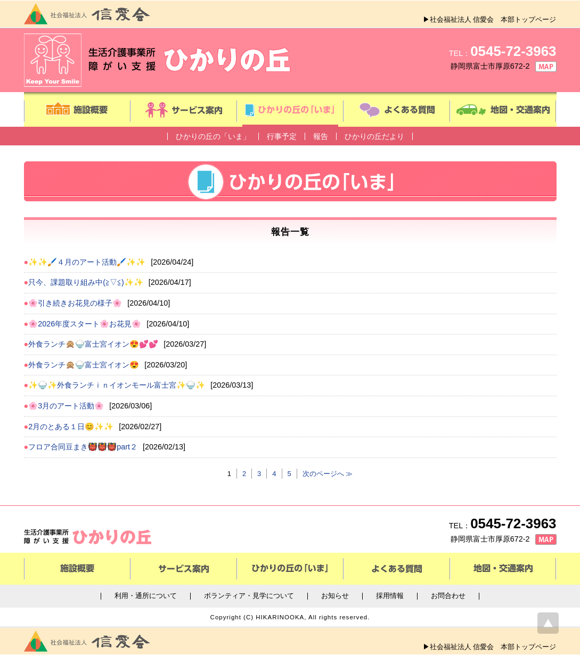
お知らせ (335, 596)
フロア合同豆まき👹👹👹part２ (82, 447)
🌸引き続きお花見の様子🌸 (75, 303)
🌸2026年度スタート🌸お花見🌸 (84, 324)
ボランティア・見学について (249, 596)
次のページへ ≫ (328, 474)
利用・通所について (146, 596)
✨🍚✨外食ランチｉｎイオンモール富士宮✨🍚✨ (116, 385)
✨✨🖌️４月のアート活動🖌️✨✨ (86, 262)
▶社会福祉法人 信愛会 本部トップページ (490, 19)
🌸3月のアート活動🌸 (66, 406)
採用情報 (390, 596)
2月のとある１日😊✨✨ (70, 426)
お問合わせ (448, 596)
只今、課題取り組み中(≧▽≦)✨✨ (85, 282)
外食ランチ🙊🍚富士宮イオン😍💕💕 (93, 344)
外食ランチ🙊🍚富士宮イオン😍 (83, 365)
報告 (320, 136)
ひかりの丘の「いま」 (213, 136)
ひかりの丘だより (374, 136)
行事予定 (282, 136)
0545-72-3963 (513, 51)
